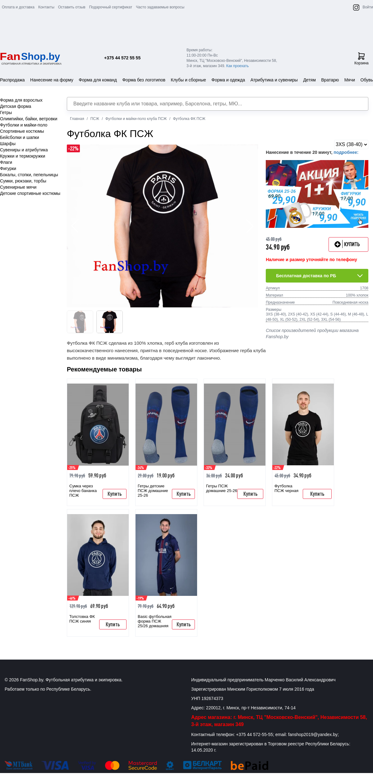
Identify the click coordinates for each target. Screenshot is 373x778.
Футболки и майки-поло (23, 124)
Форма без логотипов (143, 79)
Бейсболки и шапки (19, 137)
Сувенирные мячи (18, 187)
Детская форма (15, 106)
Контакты (46, 7)
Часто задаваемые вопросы (160, 7)
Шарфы (8, 143)
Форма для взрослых (21, 100)
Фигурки (8, 168)
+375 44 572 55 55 (122, 57)
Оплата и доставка (18, 7)
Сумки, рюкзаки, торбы (23, 180)
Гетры (6, 112)
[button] (250, 226)
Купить (115, 493)
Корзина (361, 58)
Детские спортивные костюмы (30, 193)
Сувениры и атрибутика (24, 149)
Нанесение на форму (51, 79)
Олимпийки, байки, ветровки (28, 118)
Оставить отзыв (71, 7)
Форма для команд (98, 79)
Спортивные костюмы (22, 131)
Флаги (6, 162)
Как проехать (237, 66)
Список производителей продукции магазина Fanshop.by (312, 333)
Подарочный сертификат (110, 7)
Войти (367, 7)
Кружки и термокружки (22, 156)
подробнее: (346, 152)
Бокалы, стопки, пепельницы (29, 174)
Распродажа (12, 79)
